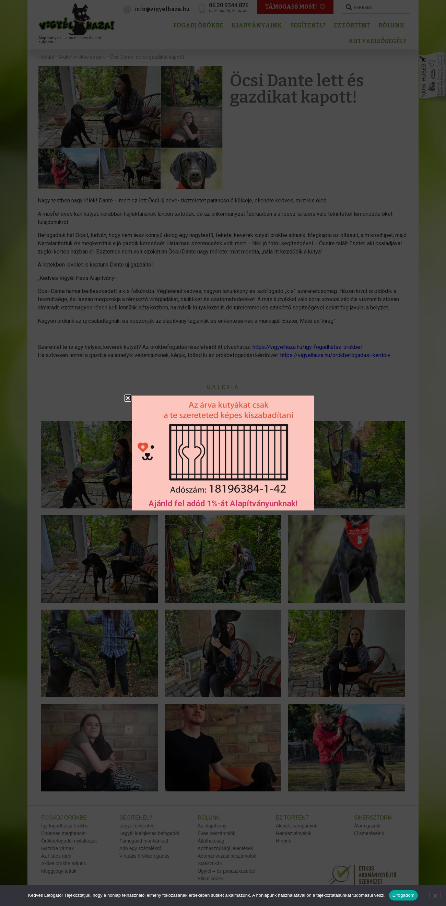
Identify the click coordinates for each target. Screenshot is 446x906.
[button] (127, 398)
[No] (435, 895)
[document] (223, 453)
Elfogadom (403, 895)
